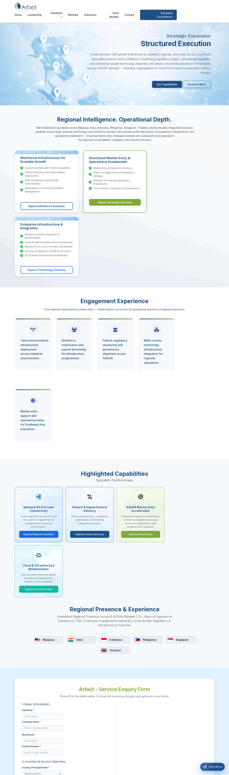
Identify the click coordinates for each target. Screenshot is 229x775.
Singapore (123, 742)
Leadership (68, 7)
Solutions (90, 7)
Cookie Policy (151, 769)
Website (189, 572)
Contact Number (77, 523)
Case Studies (147, 7)
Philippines (123, 736)
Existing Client (132, 578)
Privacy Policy (132, 769)
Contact (163, 7)
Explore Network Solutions (38, 399)
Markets (106, 7)
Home (51, 7)
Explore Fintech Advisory (89, 399)
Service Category (32, 557)
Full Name (28, 510)
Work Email (28, 523)
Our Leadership (58, 719)
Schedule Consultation (198, 7)
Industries (123, 7)
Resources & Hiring (94, 719)
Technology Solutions (95, 731)
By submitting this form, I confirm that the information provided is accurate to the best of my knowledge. (110, 590)
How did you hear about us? (135, 567)
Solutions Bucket (77, 544)
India (119, 725)
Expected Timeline (130, 553)
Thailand (122, 748)
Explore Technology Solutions (182, 203)
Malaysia (122, 719)
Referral (128, 572)
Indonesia (122, 731)
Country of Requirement (35, 544)
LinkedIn (159, 572)
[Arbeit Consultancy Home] (29, 7)
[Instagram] (193, 713)
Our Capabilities (167, 84)
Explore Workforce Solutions (46, 206)
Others (158, 578)
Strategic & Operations (96, 725)
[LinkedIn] (200, 713)
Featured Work (196, 84)
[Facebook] (186, 713)
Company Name (77, 510)
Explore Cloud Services (190, 399)
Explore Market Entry (140, 399)
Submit (114, 599)
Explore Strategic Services (114, 202)
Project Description (131, 510)
